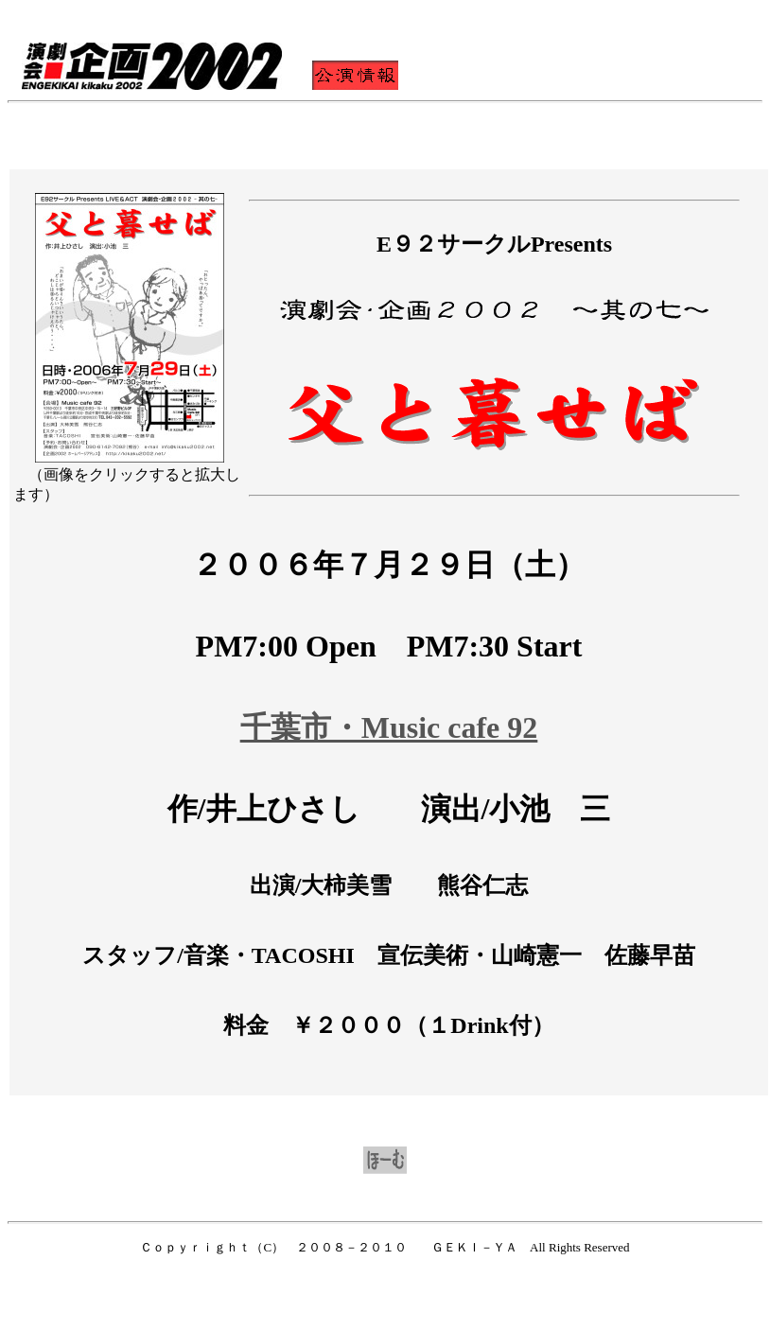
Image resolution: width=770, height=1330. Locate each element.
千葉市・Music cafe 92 (389, 727)
